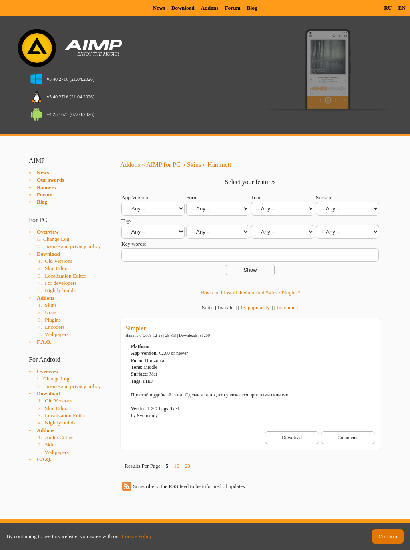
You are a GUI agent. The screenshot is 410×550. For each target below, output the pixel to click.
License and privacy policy (72, 246)
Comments (348, 437)
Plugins (53, 320)
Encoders (55, 327)
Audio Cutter (59, 437)
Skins (51, 305)
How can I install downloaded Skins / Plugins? (250, 293)
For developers (61, 283)
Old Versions (58, 261)
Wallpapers (57, 334)
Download (183, 8)
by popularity (255, 307)
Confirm (387, 537)
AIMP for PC (163, 164)
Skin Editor (57, 268)
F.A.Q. (44, 342)
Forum (232, 8)
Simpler (135, 328)
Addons (210, 8)
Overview (48, 232)
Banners (46, 187)
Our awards (50, 180)
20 (187, 466)
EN (402, 8)
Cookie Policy (137, 536)
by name (286, 307)
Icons (50, 312)
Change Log (56, 239)
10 (176, 466)
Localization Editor (65, 276)
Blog (252, 8)
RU (388, 8)
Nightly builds (60, 290)
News (159, 8)
